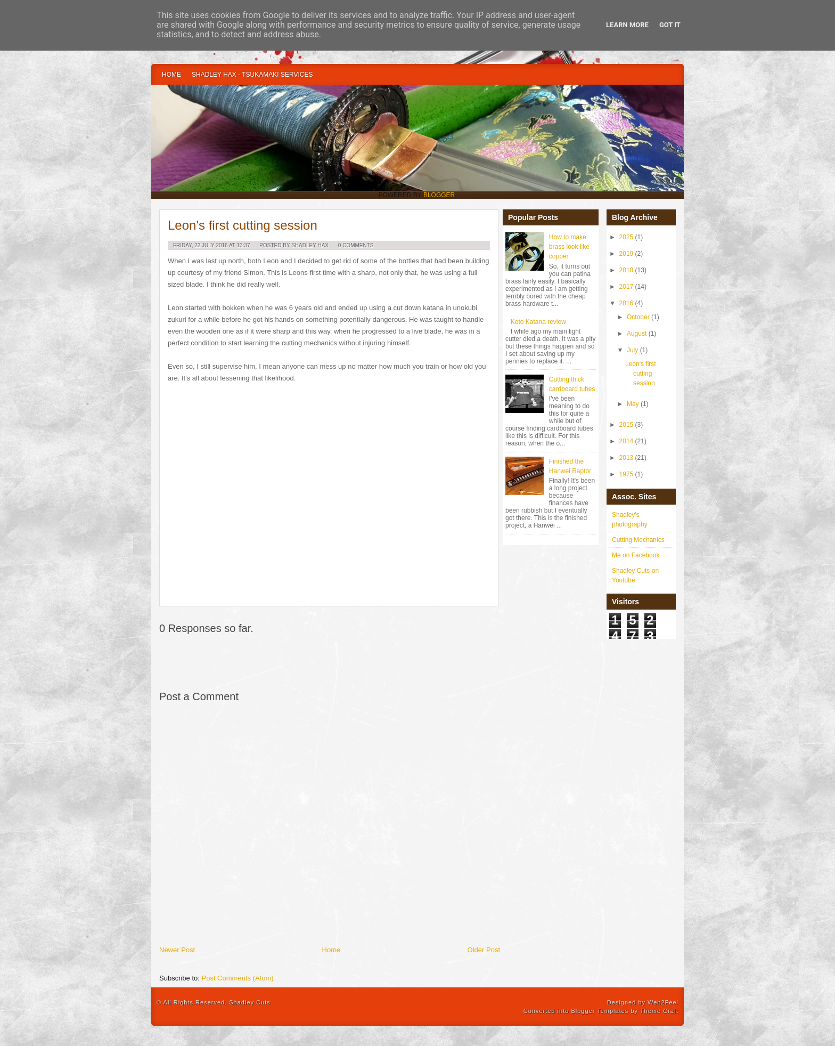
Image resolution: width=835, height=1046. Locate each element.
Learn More (627, 25)
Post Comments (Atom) (238, 978)
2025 (626, 237)
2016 (626, 303)
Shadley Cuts (249, 1002)
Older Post (484, 950)
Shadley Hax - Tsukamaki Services (252, 74)
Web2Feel (663, 1002)
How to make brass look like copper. (569, 246)
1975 (626, 474)
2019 (626, 253)
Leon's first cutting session (242, 225)
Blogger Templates (599, 1011)
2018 (626, 270)
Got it (670, 25)
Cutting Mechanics (638, 540)
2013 (626, 457)
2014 (626, 441)
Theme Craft (659, 1011)
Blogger (439, 195)
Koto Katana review (538, 322)
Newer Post (177, 950)
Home (171, 74)
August (636, 333)
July (632, 350)
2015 (626, 424)
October (638, 317)
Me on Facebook (635, 555)
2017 (626, 286)
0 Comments (356, 245)
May (633, 404)
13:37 (243, 245)
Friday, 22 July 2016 (200, 245)
